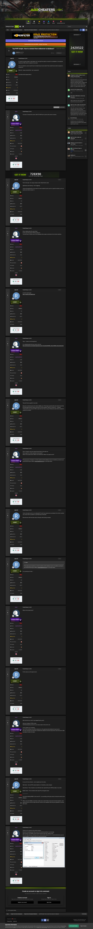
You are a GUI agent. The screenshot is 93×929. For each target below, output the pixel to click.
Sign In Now (49, 902)
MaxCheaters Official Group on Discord (35, 40)
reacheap (73, 90)
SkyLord (73, 119)
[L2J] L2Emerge (74, 117)
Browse (28, 23)
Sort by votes (56, 107)
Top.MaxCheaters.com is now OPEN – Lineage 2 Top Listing (35, 44)
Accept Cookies (73, 925)
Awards (53, 23)
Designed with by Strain (11, 918)
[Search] (73, 26)
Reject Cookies (83, 925)
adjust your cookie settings (42, 927)
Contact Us (15, 921)
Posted (78, 77)
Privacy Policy (9, 921)
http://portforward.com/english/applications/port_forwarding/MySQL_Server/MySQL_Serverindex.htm (43, 345)
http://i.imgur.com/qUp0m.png (29, 294)
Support (48, 23)
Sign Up (16, 26)
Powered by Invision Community (79, 920)
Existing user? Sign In (10, 26)
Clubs (44, 23)
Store (39, 23)
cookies (14, 927)
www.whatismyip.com (39, 461)
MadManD (73, 98)
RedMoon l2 (73, 155)
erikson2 (72, 156)
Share (52, 53)
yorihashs (72, 145)
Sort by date (62, 107)
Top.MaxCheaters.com (61, 23)
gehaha (73, 77)
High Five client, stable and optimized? (78, 104)
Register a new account (22, 902)
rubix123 (21, 52)
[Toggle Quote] (24, 562)
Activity (33, 23)
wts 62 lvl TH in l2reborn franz (76, 89)
